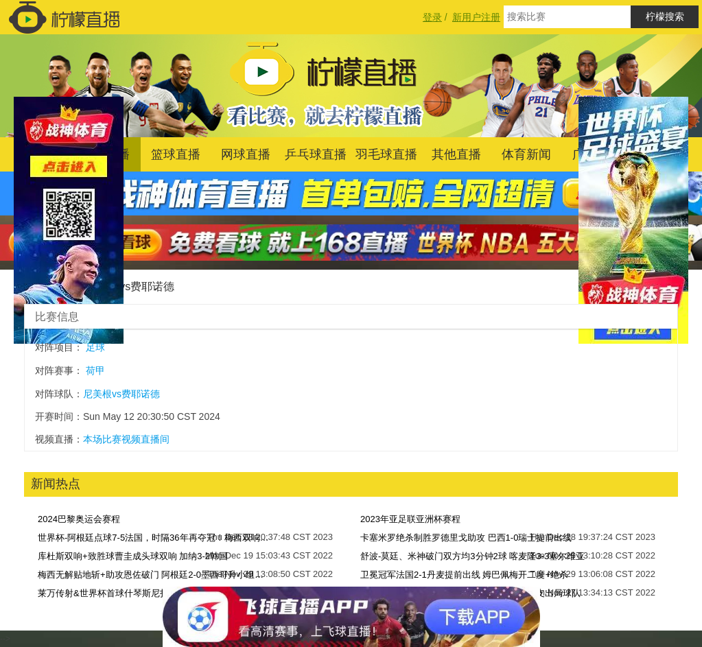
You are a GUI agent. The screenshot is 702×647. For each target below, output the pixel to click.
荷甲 (95, 370)
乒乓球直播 (316, 154)
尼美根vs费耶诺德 (130, 286)
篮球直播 (175, 154)
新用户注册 (476, 17)
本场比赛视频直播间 (126, 439)
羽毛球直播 (386, 154)
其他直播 (456, 154)
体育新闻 (526, 154)
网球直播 (245, 154)
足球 (95, 347)
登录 (432, 17)
